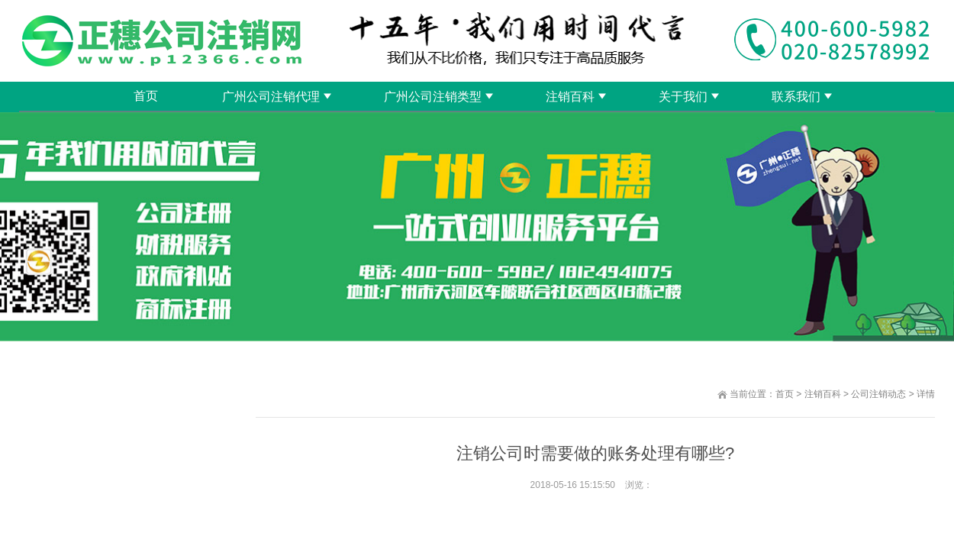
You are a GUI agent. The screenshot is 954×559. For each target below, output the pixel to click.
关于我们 (683, 96)
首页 (146, 95)
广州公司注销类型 (433, 96)
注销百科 (570, 96)
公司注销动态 (878, 394)
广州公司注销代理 (271, 96)
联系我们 (796, 96)
